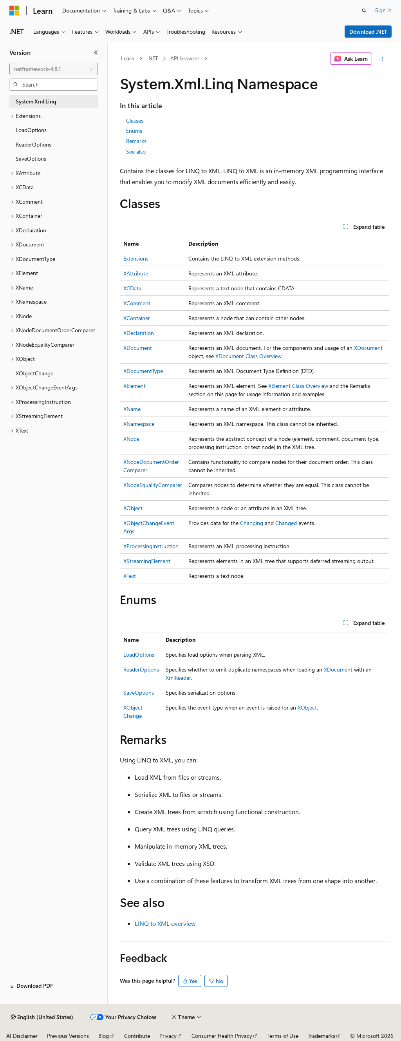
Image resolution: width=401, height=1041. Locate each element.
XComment (136, 303)
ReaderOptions (141, 669)
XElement (134, 385)
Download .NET (368, 31)
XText (129, 575)
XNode (131, 438)
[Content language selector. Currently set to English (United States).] (42, 1017)
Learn (127, 58)
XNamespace (138, 423)
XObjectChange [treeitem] (34, 373)
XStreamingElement (146, 561)
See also (136, 151)
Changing (251, 523)
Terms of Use (282, 1035)
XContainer (136, 318)
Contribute (137, 1035)
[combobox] (53, 69)
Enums (134, 130)
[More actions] (382, 59)
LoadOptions (138, 654)
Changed (286, 523)
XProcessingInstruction (151, 546)
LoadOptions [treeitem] (31, 130)
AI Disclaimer (22, 1035)
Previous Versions (68, 1035)
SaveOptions (138, 692)
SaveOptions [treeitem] (31, 158)
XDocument (137, 347)
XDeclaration (138, 333)
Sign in (383, 10)
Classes (134, 120)
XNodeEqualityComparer (152, 485)
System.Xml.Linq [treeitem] (36, 101)
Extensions (135, 258)
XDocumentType (143, 371)
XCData (132, 288)
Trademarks (321, 1035)
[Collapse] (96, 52)
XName (132, 409)
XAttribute (135, 273)
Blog (103, 1035)
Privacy (168, 1035)
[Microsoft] (14, 10)
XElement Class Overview (298, 385)
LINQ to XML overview (165, 923)
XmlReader (178, 677)
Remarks (136, 141)
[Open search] (364, 11)
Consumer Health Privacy (221, 1035)
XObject (133, 508)
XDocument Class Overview (248, 356)
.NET (152, 58)
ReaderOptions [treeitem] (33, 144)
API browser (184, 58)
